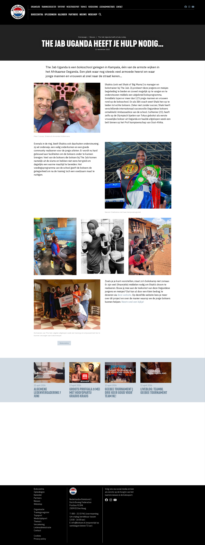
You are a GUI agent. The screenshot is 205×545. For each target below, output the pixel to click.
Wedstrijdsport (72, 6)
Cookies (37, 536)
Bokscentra (37, 14)
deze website (124, 294)
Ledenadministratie (107, 6)
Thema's (84, 6)
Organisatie (35, 6)
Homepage (82, 37)
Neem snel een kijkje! (132, 301)
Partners (73, 14)
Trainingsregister (49, 6)
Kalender (62, 14)
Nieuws (83, 14)
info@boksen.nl (78, 522)
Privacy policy (40, 539)
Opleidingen (50, 14)
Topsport (61, 6)
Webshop (92, 14)
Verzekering (93, 6)
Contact (119, 6)
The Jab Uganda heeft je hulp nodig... (112, 37)
